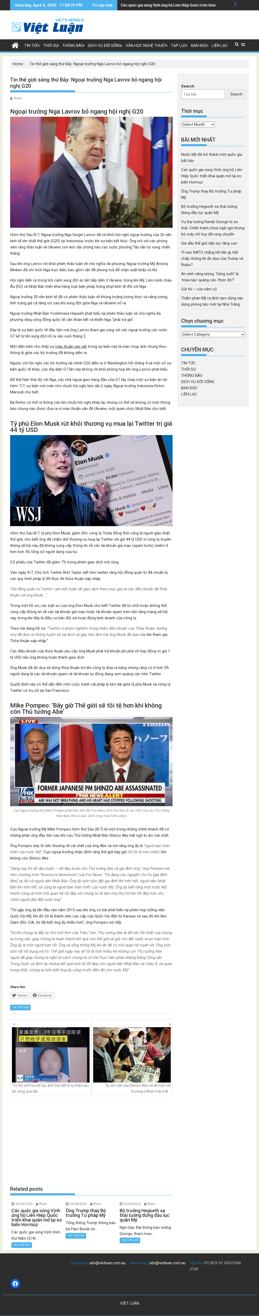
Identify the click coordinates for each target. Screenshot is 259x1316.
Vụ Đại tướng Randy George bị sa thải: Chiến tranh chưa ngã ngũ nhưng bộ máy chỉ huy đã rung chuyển (212, 228)
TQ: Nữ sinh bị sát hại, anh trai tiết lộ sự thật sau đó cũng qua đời (51, 1060)
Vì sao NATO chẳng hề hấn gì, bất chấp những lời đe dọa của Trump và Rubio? (212, 258)
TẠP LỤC (179, 45)
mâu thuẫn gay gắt (71, 346)
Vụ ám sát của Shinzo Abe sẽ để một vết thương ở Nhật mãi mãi (132, 1060)
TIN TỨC (31, 45)
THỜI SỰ (50, 45)
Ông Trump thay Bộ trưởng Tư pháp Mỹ (154, 5)
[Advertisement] (91, 1141)
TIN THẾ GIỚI (20, 1007)
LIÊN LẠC (220, 45)
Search (187, 86)
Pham (18, 98)
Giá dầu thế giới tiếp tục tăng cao (209, 243)
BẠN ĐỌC (199, 45)
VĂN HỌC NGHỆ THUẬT (146, 45)
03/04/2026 (24, 1204)
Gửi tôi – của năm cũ (199, 289)
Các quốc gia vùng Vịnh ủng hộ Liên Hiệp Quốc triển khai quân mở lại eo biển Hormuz (211, 176)
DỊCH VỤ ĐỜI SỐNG (104, 45)
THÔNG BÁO (73, 45)
